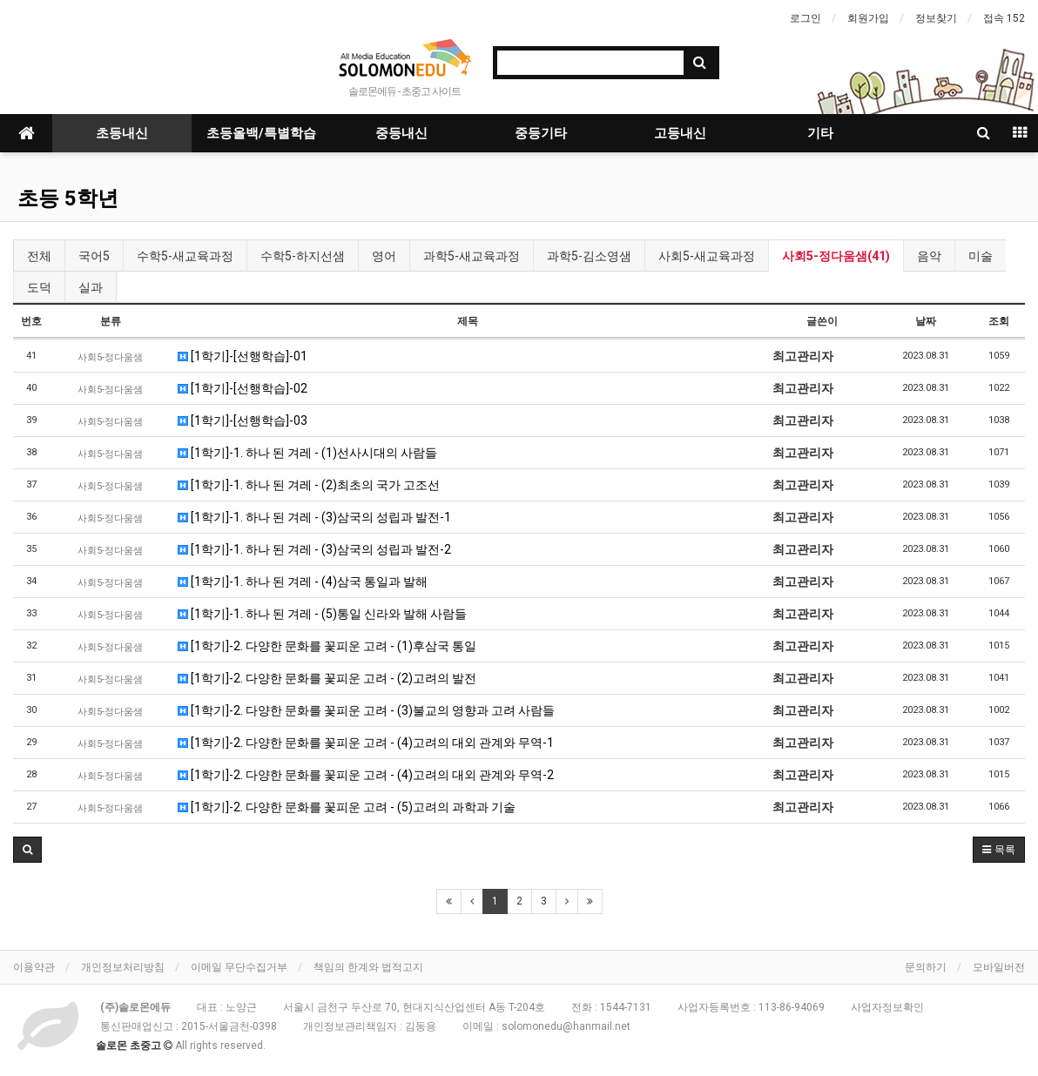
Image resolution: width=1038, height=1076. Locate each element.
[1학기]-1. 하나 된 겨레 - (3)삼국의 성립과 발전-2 (314, 549)
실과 (90, 287)
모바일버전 (999, 967)
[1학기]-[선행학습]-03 (242, 420)
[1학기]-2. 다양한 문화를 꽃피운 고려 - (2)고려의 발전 (327, 678)
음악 (929, 256)
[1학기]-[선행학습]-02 (242, 388)
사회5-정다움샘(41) (836, 256)
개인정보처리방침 (123, 967)
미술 (980, 256)
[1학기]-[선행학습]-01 (242, 356)
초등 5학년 (67, 198)
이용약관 (34, 967)
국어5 (94, 256)
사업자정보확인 (887, 1007)
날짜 (925, 321)
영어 (384, 256)
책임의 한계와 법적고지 (368, 967)
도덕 (39, 287)
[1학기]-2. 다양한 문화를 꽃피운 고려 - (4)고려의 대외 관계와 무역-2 (366, 775)
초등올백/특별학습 (261, 133)
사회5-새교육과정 (706, 256)
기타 (820, 133)
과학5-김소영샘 (589, 256)
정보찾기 (936, 18)
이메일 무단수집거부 (239, 967)
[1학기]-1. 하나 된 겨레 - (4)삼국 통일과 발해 (303, 581)
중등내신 (401, 133)
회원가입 (868, 18)
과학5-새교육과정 (471, 256)
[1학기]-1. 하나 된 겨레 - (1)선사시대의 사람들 (307, 453)
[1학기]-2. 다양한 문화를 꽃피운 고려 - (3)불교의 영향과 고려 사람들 (366, 710)
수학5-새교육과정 (185, 256)
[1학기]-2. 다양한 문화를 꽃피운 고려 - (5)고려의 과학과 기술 (347, 807)
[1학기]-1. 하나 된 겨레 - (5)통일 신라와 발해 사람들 (322, 614)
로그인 (805, 18)
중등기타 (541, 133)
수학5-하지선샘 (302, 256)
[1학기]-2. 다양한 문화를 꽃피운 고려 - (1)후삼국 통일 (327, 646)
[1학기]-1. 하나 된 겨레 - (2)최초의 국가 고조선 (309, 485)
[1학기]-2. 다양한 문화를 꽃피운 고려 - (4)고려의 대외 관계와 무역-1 (366, 743)
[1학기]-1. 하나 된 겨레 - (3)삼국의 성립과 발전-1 (314, 517)
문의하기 (926, 967)
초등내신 (122, 133)
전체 (39, 256)
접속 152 (1004, 18)
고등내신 (680, 133)
